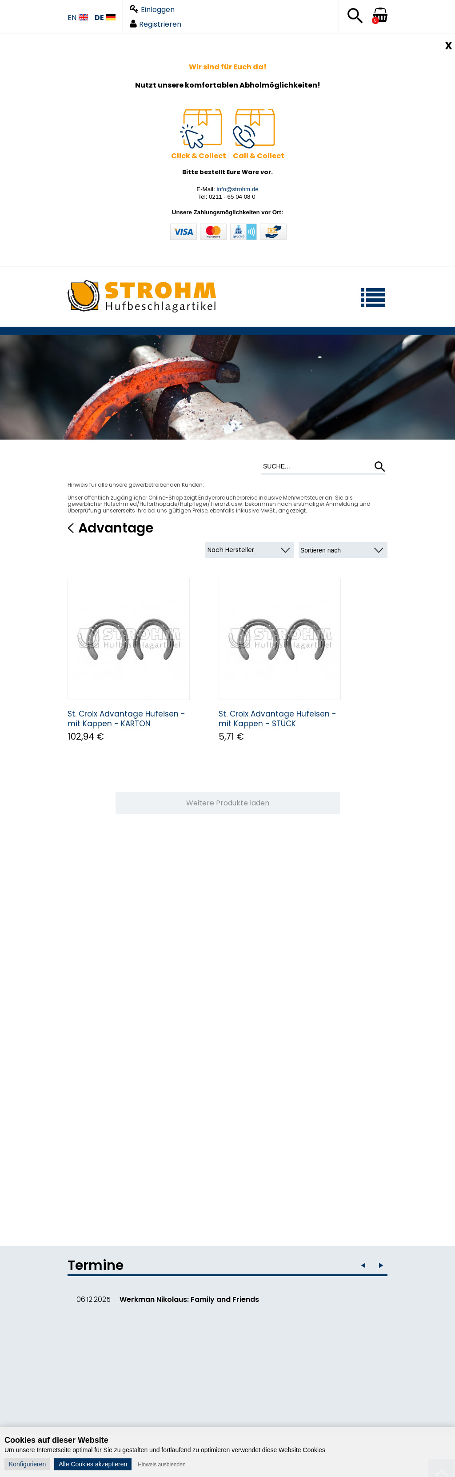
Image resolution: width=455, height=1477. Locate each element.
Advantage (115, 528)
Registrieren (155, 24)
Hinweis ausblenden (161, 1464)
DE (105, 18)
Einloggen (152, 9)
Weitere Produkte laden (227, 803)
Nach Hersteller (231, 549)
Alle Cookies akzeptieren (93, 1464)
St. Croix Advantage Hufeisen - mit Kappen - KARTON (126, 718)
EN (78, 18)
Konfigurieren (27, 1464)
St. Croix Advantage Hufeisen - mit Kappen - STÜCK (277, 718)
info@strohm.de (237, 189)
